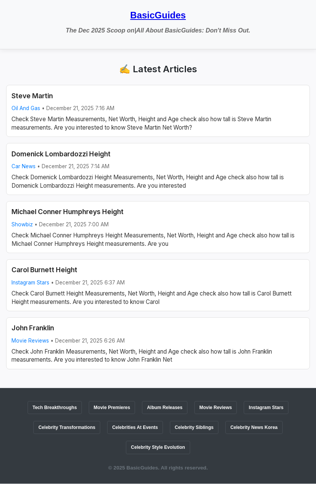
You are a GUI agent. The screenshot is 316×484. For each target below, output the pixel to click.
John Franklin (32, 328)
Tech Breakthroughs (55, 407)
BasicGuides (158, 15)
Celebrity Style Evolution (158, 447)
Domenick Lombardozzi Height (61, 154)
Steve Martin (32, 96)
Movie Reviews (30, 341)
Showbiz (22, 224)
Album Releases (164, 407)
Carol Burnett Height (44, 270)
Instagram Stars (30, 282)
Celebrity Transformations (66, 427)
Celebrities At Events (135, 427)
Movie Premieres (112, 407)
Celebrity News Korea (253, 427)
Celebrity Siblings (194, 427)
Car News (23, 166)
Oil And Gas (25, 108)
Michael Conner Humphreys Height (67, 212)
